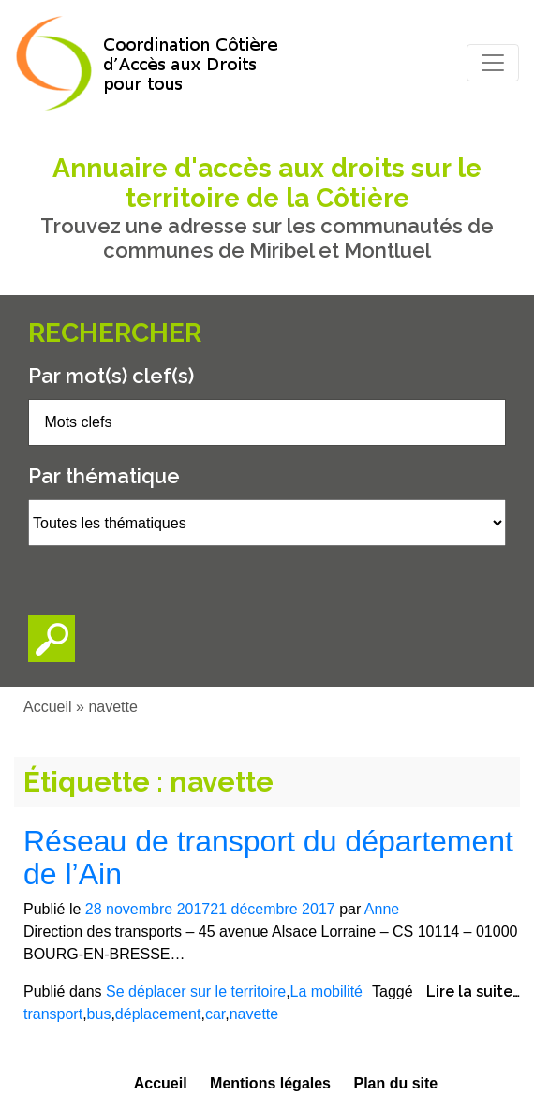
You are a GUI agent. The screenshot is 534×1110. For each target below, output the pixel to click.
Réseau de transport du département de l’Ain (268, 857)
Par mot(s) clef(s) (111, 375)
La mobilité (326, 991)
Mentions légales (270, 1083)
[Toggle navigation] (493, 62)
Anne (381, 909)
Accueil (47, 707)
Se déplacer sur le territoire (196, 991)
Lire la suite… (473, 991)
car (215, 1014)
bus (99, 1014)
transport (52, 1014)
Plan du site (395, 1083)
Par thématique (104, 476)
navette (254, 1014)
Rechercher (114, 333)
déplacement (158, 1014)
